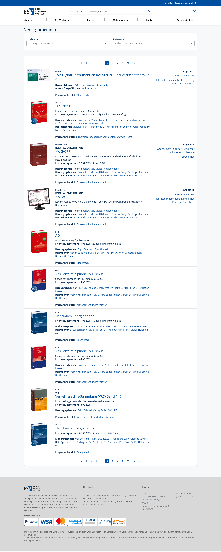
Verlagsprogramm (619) (68, 43)
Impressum (147, 508)
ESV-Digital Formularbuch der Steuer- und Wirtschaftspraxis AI (102, 76)
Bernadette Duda (64, 256)
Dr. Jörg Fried (96, 329)
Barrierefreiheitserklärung (154, 506)
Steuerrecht (83, 95)
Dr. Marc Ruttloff (94, 123)
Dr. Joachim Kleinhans (107, 168)
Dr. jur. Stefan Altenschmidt (87, 126)
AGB (144, 502)
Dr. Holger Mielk (136, 172)
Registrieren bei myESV (184, 3)
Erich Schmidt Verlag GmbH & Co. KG (97, 410)
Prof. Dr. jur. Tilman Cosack (69, 123)
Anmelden (168, 3)
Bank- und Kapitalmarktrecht (92, 182)
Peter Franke (139, 126)
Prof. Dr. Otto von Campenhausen (124, 252)
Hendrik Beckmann (80, 252)
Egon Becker (135, 175)
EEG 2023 (62, 106)
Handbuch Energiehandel (75, 316)
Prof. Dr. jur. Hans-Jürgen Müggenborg (126, 120)
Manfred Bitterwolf (101, 172)
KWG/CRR (62, 151)
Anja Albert (84, 172)
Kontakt (150, 20)
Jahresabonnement (184, 75)
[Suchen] (107, 11)
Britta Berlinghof (79, 329)
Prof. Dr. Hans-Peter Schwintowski (92, 326)
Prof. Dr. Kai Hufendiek (137, 329)
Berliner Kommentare (105, 136)
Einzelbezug (188, 156)
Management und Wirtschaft (92, 304)
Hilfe (144, 493)
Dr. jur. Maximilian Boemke (117, 126)
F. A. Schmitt (78, 84)
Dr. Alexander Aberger (84, 175)
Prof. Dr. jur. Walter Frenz (91, 120)
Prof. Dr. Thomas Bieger (90, 287)
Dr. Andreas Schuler (137, 326)
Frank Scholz (118, 326)
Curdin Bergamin (130, 294)
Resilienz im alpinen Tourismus (79, 274)
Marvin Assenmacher (81, 294)
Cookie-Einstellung (151, 499)
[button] (34, 20)
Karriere (91, 20)
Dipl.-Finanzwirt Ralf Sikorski (93, 249)
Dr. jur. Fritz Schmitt (97, 84)
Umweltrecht (125, 136)
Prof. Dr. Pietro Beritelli (116, 287)
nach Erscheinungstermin (154, 43)
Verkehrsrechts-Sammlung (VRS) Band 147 (88, 396)
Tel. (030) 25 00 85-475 (182, 496)
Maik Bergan (97, 252)
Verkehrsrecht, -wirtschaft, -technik (95, 417)
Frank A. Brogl (119, 172)
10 (134, 63)
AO (57, 235)
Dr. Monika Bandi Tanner (107, 294)
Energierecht (85, 136)
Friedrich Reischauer (83, 168)
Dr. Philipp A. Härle (114, 329)
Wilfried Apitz (89, 88)
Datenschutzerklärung (152, 496)
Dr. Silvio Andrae (119, 175)
